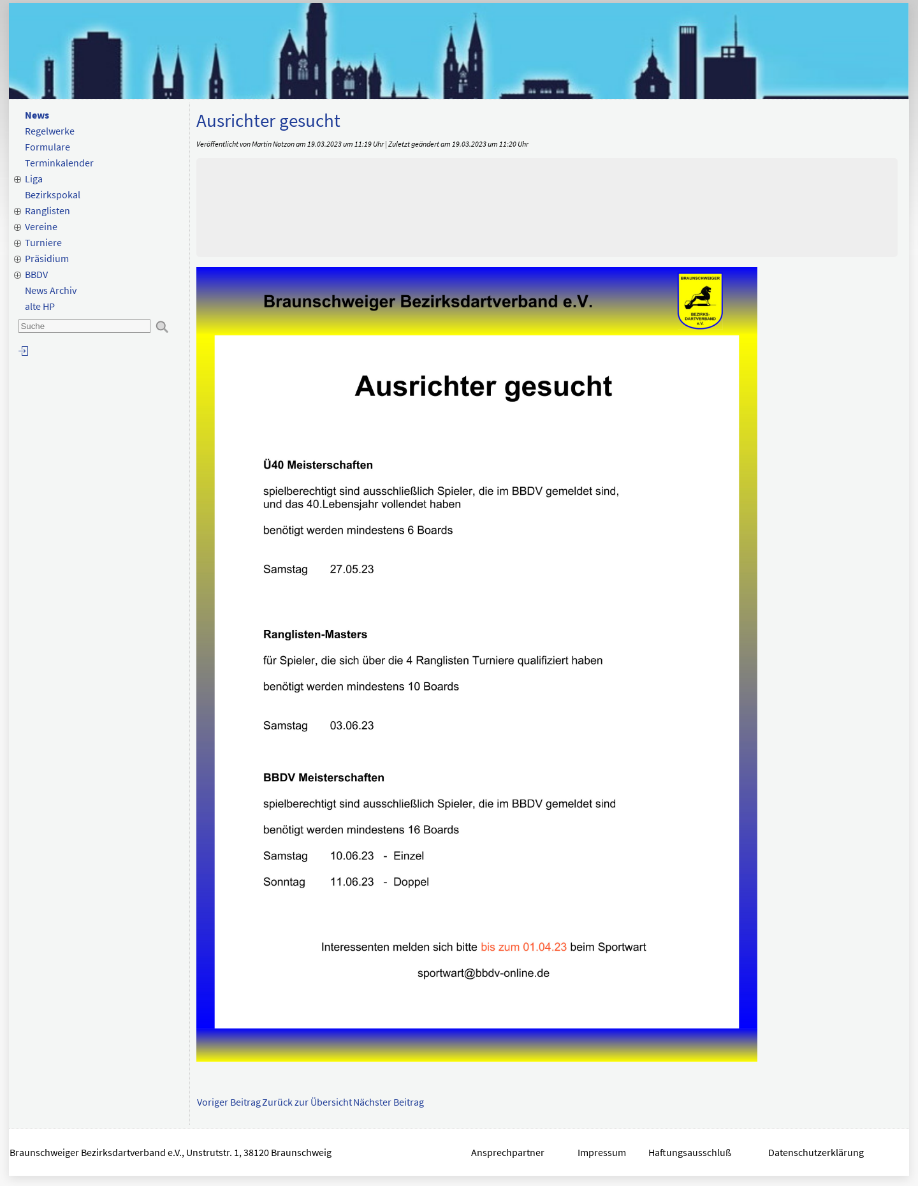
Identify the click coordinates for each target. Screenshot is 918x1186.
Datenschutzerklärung (817, 1152)
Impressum (602, 1152)
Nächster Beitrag (388, 1101)
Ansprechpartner (507, 1152)
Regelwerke (50, 130)
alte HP (40, 306)
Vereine (41, 226)
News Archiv (50, 290)
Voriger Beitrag (229, 1101)
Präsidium (47, 258)
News (37, 114)
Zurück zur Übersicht (307, 1101)
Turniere (43, 242)
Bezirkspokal (52, 194)
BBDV (36, 274)
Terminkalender (59, 162)
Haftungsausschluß (689, 1152)
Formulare (47, 146)
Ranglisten (47, 210)
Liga (34, 178)
